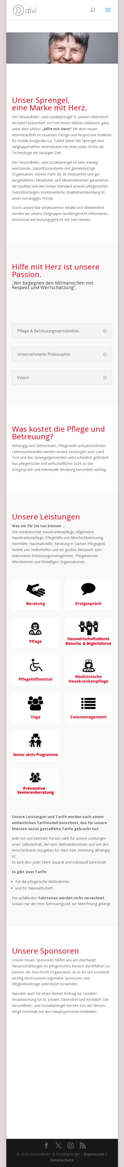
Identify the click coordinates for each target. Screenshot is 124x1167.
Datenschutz (62, 1160)
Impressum (94, 1154)
